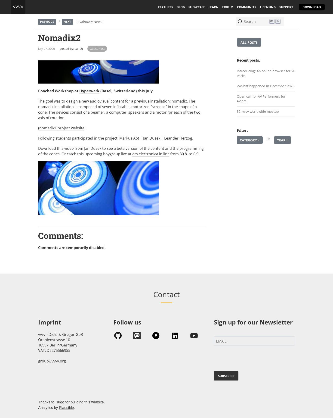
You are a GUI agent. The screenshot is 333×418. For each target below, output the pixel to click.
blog (181, 7)
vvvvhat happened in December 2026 (265, 86)
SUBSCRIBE (226, 376)
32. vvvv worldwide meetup (258, 111)
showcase (196, 7)
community (246, 7)
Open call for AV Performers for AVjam (261, 98)
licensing (268, 7)
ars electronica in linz (150, 153)
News (98, 21)
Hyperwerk (89, 91)
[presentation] (249, 359)
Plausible (66, 408)
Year (281, 140)
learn (214, 7)
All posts (249, 42)
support (286, 7)
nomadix (179, 101)
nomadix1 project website (61, 128)
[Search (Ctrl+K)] (260, 21)
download (311, 7)
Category (248, 140)
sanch (79, 49)
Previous (47, 22)
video (69, 148)
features (165, 7)
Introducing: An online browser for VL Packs (266, 73)
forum (227, 7)
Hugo (60, 402)
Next (67, 22)
